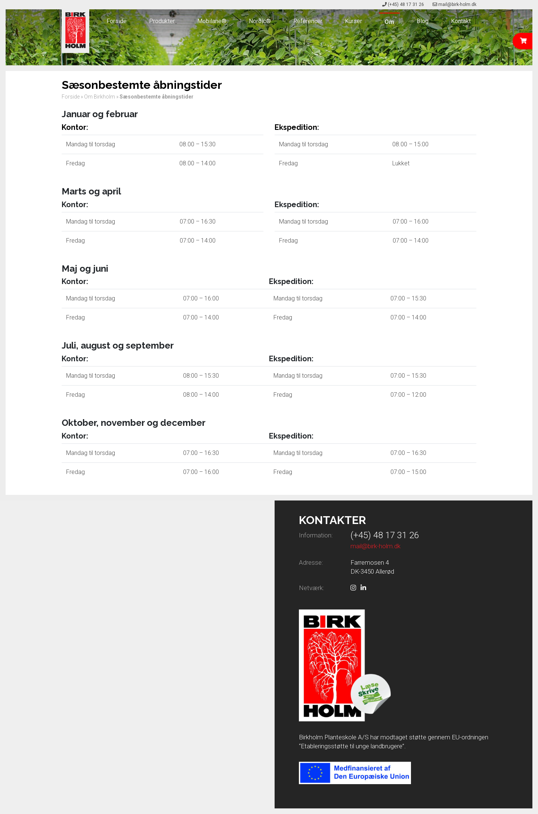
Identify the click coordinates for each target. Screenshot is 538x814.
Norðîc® (260, 21)
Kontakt (461, 21)
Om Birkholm (99, 97)
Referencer (307, 21)
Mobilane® (211, 21)
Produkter (162, 21)
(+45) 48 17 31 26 (406, 4)
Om (389, 21)
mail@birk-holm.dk (457, 4)
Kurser (353, 21)
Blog (423, 21)
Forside (116, 21)
